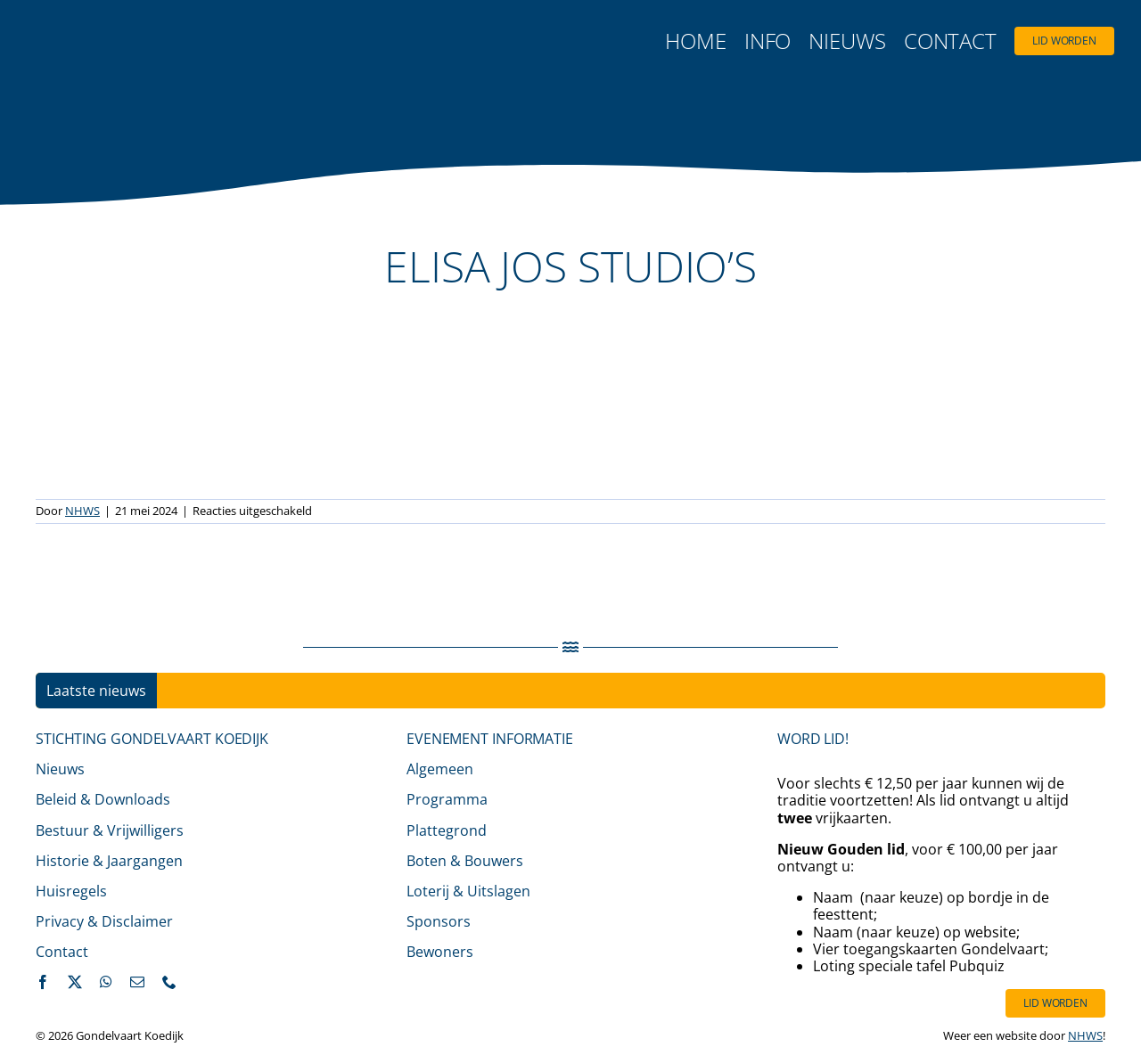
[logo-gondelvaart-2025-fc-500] (138, 34)
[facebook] (43, 982)
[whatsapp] (106, 982)
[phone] (169, 982)
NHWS (82, 511)
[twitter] (75, 982)
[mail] (137, 982)
